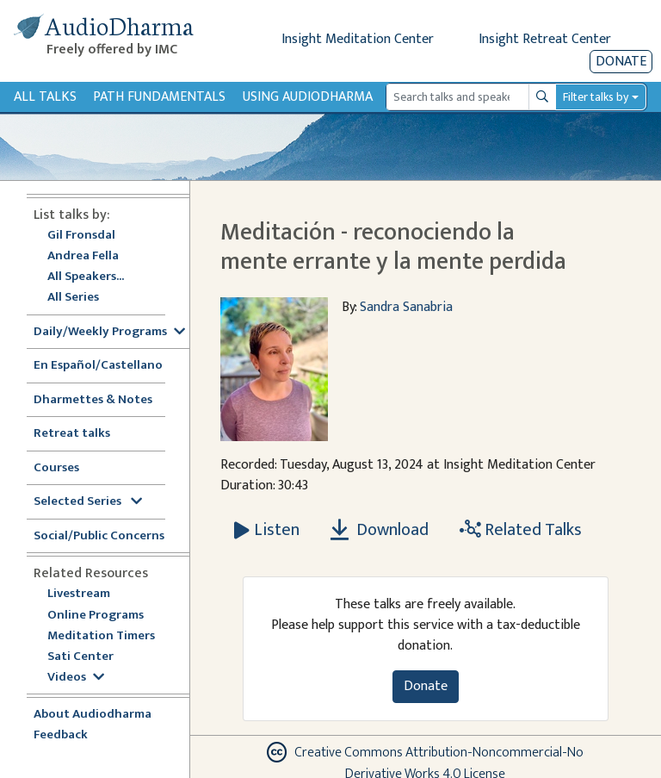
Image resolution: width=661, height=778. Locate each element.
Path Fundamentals (159, 97)
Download (379, 530)
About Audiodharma (92, 715)
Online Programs (95, 616)
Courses (56, 468)
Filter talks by (595, 97)
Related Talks (521, 530)
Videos (75, 678)
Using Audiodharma (308, 97)
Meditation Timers (101, 636)
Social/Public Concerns (99, 536)
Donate (621, 61)
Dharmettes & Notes (93, 400)
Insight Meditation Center (357, 39)
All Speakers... (85, 277)
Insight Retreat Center (545, 39)
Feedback (61, 735)
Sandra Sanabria (406, 307)
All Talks (45, 97)
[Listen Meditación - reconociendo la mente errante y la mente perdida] (266, 530)
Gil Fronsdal (81, 236)
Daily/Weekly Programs (109, 332)
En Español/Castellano (98, 366)
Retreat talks (72, 434)
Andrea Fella (83, 256)
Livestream (78, 594)
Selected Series (88, 502)
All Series (73, 298)
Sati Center (80, 657)
